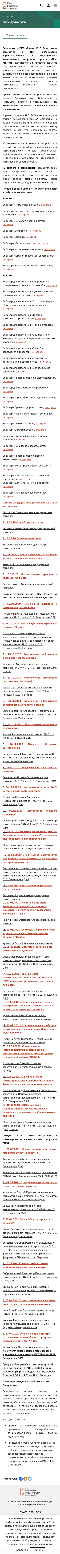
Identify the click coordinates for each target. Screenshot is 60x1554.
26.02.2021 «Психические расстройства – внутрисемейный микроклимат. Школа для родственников (29, 1029)
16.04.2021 (12, 1263)
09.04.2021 (12, 1219)
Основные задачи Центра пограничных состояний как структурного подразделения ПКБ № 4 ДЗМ (28, 1337)
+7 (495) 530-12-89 (30, 1512)
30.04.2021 (12, 1333)
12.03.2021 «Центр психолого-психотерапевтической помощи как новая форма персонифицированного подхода (28, 1080)
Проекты (10, 17)
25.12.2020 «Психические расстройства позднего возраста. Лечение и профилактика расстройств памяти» (30, 858)
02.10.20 (13, 574)
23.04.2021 (12, 1300)
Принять (38, 1549)
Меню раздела (16, 35)
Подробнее (21, 1549)
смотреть (46, 204)
